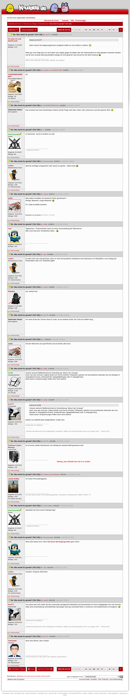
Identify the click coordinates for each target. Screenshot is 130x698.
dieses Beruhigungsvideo (60, 542)
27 (102, 30)
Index (31, 669)
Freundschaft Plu (75, 693)
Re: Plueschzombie (46, 161)
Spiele (85, 693)
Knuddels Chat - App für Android (25, 693)
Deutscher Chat (8, 693)
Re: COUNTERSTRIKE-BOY (49, 105)
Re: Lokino (44, 194)
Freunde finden (63, 693)
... (82, 30)
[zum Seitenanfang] (13, 66)
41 (113, 30)
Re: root (43, 254)
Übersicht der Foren (51, 20)
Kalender (65, 20)
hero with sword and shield (32, 676)
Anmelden (31, 18)
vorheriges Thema (17, 669)
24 (90, 30)
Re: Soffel (44, 224)
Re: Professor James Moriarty (50, 474)
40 (109, 30)
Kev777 (39, 40)
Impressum (123, 693)
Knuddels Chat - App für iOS (47, 693)
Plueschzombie (45, 676)
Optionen (13, 30)
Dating (90, 693)
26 (98, 30)
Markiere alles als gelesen (16, 679)
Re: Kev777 (46, 34)
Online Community (100, 693)
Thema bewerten (29, 30)
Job (64, 695)
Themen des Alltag (30, 24)
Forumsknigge (80, 20)
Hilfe (72, 20)
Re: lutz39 (44, 400)
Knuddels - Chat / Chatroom (100, 679)
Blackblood (20, 676)
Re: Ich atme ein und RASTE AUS (51, 70)
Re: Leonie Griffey (46, 505)
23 (86, 30)
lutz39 (39, 405)
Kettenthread (43, 24)
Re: (42, 129)
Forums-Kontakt (84, 679)
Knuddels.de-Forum (15, 24)
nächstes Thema (45, 669)
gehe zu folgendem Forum (75, 676)
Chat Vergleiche (113, 693)
